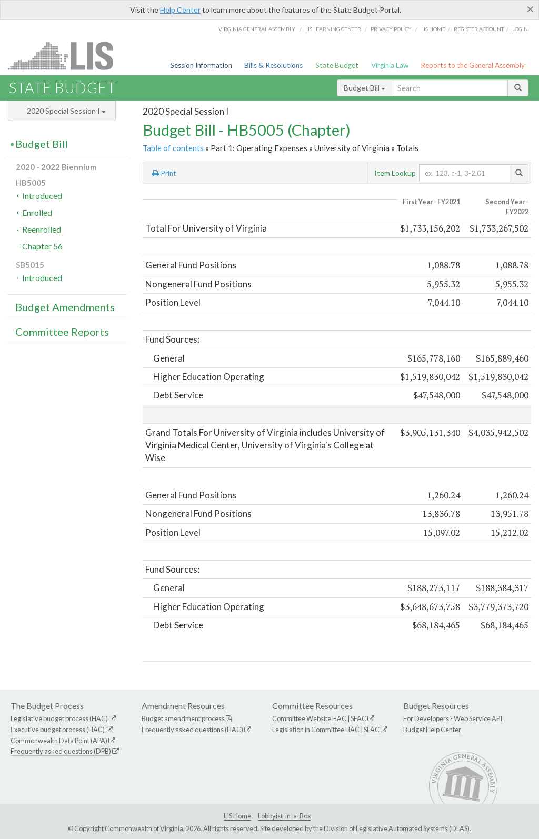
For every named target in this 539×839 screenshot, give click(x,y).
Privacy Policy (391, 29)
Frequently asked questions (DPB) (61, 751)
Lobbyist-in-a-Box (284, 816)
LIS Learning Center (333, 29)
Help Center (180, 9)
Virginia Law (389, 65)
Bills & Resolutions (273, 65)
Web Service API (478, 718)
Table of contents (173, 148)
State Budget (336, 65)
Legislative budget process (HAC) (59, 718)
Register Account (479, 29)
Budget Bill (364, 87)
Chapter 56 (42, 246)
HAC (339, 718)
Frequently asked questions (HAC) (192, 729)
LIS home (433, 29)
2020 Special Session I (66, 110)
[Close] (530, 9)
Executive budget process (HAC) (58, 729)
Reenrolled (41, 229)
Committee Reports (62, 331)
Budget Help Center (432, 729)
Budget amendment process (183, 718)
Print (164, 173)
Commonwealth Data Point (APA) (59, 740)
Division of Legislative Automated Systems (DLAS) (397, 828)
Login (520, 29)
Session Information (201, 65)
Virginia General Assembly (256, 29)
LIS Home (237, 816)
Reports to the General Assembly (473, 65)
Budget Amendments (65, 307)
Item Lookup (395, 172)
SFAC (358, 718)
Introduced (42, 196)
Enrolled (37, 212)
